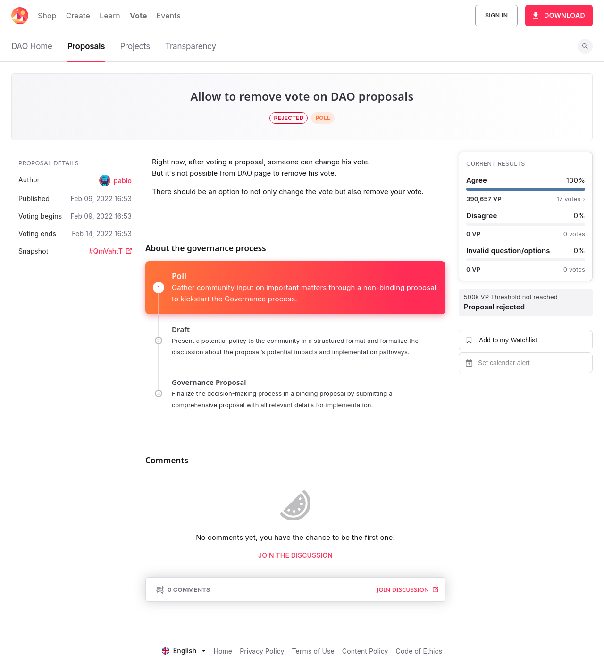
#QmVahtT (110, 251)
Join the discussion (295, 555)
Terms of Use (313, 651)
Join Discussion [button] (407, 589)
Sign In (496, 15)
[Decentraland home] (19, 15)
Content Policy (365, 651)
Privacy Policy (262, 651)
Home (222, 651)
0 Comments (182, 589)
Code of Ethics (419, 651)
